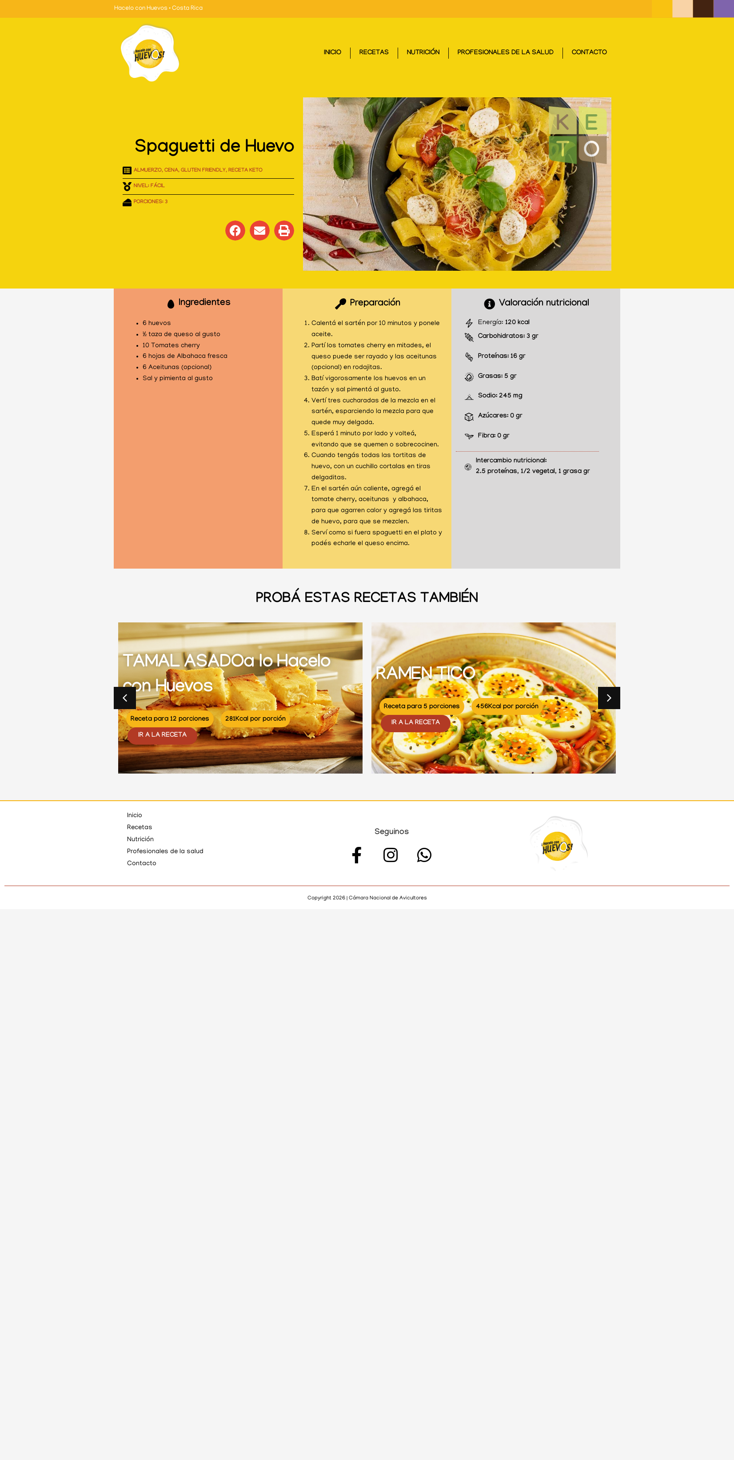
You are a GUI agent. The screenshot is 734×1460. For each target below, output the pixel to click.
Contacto (589, 53)
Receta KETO (245, 171)
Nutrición (423, 53)
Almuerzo (148, 171)
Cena (171, 171)
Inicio (332, 53)
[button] (235, 231)
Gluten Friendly (203, 171)
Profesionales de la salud (506, 53)
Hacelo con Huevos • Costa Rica (158, 8)
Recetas (374, 53)
